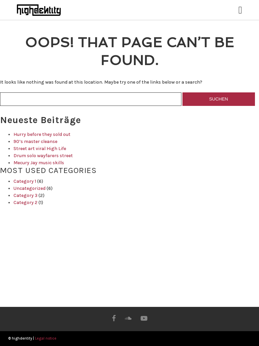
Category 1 (24, 181)
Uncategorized (29, 188)
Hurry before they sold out (41, 134)
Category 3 (25, 195)
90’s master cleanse (35, 141)
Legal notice (45, 338)
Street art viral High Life (39, 148)
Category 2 (25, 202)
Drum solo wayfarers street (43, 155)
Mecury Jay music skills (38, 163)
